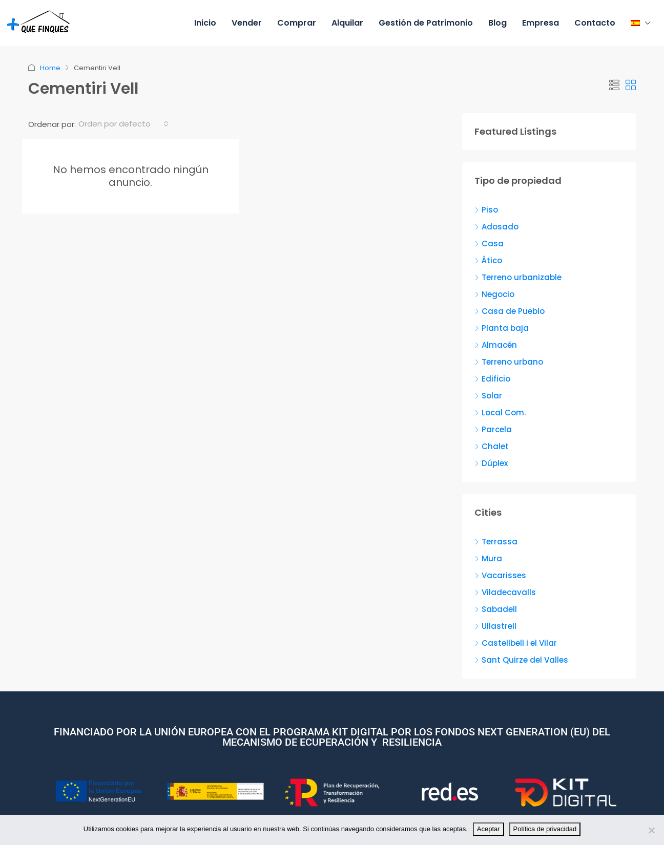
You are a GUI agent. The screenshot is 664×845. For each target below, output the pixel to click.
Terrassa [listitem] (495, 541)
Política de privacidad (545, 829)
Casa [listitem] (489, 243)
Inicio (205, 23)
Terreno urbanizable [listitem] (518, 277)
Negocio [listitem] (494, 294)
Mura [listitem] (488, 558)
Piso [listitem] (486, 209)
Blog (497, 23)
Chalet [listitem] (491, 446)
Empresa (540, 23)
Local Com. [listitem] (500, 412)
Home (50, 68)
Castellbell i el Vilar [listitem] (515, 643)
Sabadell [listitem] (495, 609)
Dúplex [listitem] (491, 463)
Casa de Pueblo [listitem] (509, 311)
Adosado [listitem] (496, 226)
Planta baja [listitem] (501, 328)
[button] (614, 85)
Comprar (296, 23)
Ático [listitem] (488, 260)
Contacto (594, 23)
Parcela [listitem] (493, 429)
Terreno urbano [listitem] (508, 361)
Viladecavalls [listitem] (505, 592)
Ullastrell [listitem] (495, 626)
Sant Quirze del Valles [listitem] (521, 659)
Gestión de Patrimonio (426, 23)
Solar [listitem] (488, 395)
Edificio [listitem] (492, 378)
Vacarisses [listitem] (500, 575)
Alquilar (347, 23)
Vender (247, 23)
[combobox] (123, 124)
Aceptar (488, 829)
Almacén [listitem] (495, 345)
